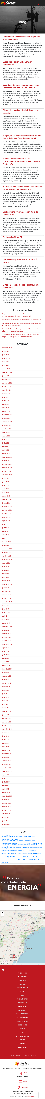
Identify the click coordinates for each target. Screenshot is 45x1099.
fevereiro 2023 (7, 457)
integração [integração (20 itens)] (36, 847)
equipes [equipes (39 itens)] (12, 847)
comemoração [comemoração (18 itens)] (22, 840)
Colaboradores (22, 1017)
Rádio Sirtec (22, 1002)
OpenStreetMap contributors (38, 963)
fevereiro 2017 (7, 711)
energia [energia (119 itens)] (5, 847)
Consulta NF (22, 1010)
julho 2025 (5, 355)
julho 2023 (5, 439)
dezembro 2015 (7, 761)
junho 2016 (6, 739)
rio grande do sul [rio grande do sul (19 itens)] (26, 853)
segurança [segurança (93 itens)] (10, 856)
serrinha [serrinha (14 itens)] (17, 857)
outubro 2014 (6, 810)
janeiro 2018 (6, 672)
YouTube (33, 1055)
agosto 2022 (6, 478)
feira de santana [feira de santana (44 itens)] (22, 847)
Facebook (11, 1055)
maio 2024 (5, 404)
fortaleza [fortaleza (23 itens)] (30, 847)
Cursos (22, 1040)
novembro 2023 (7, 425)
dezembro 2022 (7, 464)
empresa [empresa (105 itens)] (37, 843)
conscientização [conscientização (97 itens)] (9, 843)
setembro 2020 (7, 559)
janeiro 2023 (6, 461)
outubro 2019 (6, 598)
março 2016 (6, 750)
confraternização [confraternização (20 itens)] (30, 840)
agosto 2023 (6, 436)
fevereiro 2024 (7, 415)
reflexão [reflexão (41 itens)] (14, 853)
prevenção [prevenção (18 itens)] (33, 850)
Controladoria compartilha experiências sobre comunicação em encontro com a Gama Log (21, 324)
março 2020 (6, 581)
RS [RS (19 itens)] (31, 853)
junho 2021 (6, 528)
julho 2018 (5, 651)
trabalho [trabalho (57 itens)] (21, 860)
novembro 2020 (7, 552)
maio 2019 (5, 616)
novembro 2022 (7, 468)
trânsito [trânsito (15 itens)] (27, 860)
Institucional (22, 977)
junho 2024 (6, 401)
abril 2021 (5, 535)
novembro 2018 (7, 637)
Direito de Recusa (22, 1021)
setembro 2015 (7, 771)
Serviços (22, 984)
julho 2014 (5, 821)
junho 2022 (6, 485)
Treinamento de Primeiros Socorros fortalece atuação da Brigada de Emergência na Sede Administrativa (20, 336)
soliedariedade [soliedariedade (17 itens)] (5, 860)
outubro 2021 (6, 514)
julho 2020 (5, 566)
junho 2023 (6, 443)
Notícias (22, 991)
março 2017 (6, 708)
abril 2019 (5, 619)
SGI (22, 1032)
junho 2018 (6, 655)
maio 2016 (5, 743)
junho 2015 (6, 782)
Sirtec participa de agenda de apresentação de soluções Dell (21, 319)
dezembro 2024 (7, 379)
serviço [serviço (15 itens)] (21, 857)
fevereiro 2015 (7, 796)
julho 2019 (5, 609)
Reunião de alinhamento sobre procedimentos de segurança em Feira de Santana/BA (21, 161)
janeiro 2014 (6, 824)
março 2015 (6, 792)
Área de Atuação (22, 988)
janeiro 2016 (6, 757)
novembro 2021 (7, 510)
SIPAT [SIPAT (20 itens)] (29, 857)
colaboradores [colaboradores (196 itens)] (9, 840)
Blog (22, 995)
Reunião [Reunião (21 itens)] (20, 853)
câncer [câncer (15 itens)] (19, 844)
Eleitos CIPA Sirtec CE (12, 237)
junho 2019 (6, 612)
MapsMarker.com (17, 963)
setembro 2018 (7, 644)
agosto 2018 (6, 648)
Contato (22, 1043)
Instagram (19, 1055)
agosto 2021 (6, 521)
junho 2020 (6, 570)
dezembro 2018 (7, 634)
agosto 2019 (6, 605)
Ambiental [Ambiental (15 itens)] (3, 836)
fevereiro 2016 (7, 754)
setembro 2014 (7, 814)
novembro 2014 (7, 807)
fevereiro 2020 (7, 584)
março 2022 (6, 496)
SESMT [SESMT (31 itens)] (25, 857)
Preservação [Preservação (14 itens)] (27, 850)
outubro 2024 (6, 386)
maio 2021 (5, 531)
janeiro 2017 (6, 715)
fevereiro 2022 (7, 499)
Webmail (22, 1028)
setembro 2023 (7, 432)
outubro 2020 (6, 556)
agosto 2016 (6, 732)
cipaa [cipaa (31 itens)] (29, 836)
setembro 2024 (7, 390)
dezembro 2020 (7, 549)
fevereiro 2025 (7, 372)
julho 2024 (5, 397)
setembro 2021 (7, 517)
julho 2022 (5, 482)
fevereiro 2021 (7, 542)
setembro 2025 (7, 348)
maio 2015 (5, 785)
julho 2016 (5, 736)
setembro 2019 (7, 602)
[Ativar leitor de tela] (2, 969)
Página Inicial (22, 973)
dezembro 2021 (7, 506)
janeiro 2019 (6, 630)
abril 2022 (5, 492)
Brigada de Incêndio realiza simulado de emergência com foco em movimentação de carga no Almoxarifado (22, 315)
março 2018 (6, 665)
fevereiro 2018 (7, 669)
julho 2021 (5, 524)
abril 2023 (5, 450)
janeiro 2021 (6, 545)
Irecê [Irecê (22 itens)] (40, 847)
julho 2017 (5, 694)
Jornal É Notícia (22, 999)
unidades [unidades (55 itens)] (33, 860)
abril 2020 (5, 577)
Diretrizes (22, 980)
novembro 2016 (7, 722)
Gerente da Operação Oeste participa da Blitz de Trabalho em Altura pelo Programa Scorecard (22, 330)
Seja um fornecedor (22, 1014)
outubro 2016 (6, 725)
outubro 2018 (6, 641)
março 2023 (6, 453)
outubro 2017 (6, 683)
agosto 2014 (6, 817)
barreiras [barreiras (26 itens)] (16, 836)
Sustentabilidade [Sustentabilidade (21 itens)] (13, 860)
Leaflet (23, 963)
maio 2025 (5, 362)
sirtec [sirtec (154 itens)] (35, 856)
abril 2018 (5, 662)
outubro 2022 (6, 471)
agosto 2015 (6, 775)
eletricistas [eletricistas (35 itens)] (29, 844)
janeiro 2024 (6, 418)
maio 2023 (5, 446)
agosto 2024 (6, 393)
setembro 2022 (7, 475)
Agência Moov (31, 1096)
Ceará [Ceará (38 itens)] (25, 836)
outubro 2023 (6, 429)
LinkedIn (27, 1055)
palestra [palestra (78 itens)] (20, 850)
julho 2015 (5, 778)
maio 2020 (5, 574)
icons (26, 963)
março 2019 (6, 623)
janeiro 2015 (6, 800)
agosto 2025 (6, 351)
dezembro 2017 (7, 676)
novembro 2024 (7, 383)
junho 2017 (6, 697)
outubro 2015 (6, 768)
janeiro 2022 (6, 503)
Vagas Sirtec (22, 1047)
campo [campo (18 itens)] (20, 836)
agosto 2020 (6, 563)
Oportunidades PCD (22, 1036)
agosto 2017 (6, 690)
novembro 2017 (7, 679)
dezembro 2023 (7, 422)
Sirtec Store (22, 1025)
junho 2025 (6, 358)
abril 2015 (5, 789)
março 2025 (6, 369)
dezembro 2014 (7, 803)
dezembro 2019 (7, 591)
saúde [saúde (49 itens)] (35, 853)
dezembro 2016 (7, 718)
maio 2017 (5, 701)
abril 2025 (5, 365)
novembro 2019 (7, 595)
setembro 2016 (7, 729)
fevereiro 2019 (7, 626)
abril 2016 (5, 747)
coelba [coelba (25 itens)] (33, 836)
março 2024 (6, 411)
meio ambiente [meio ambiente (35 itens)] (6, 850)
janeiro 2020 (6, 588)
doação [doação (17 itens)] (23, 844)
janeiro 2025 (6, 376)
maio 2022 (5, 489)
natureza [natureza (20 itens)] (14, 850)
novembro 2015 (7, 764)
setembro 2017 (7, 687)
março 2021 (6, 538)
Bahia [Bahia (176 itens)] (9, 836)
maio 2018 (5, 658)
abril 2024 (5, 408)
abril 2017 (5, 704)
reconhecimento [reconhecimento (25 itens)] (6, 853)
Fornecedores (22, 1006)
